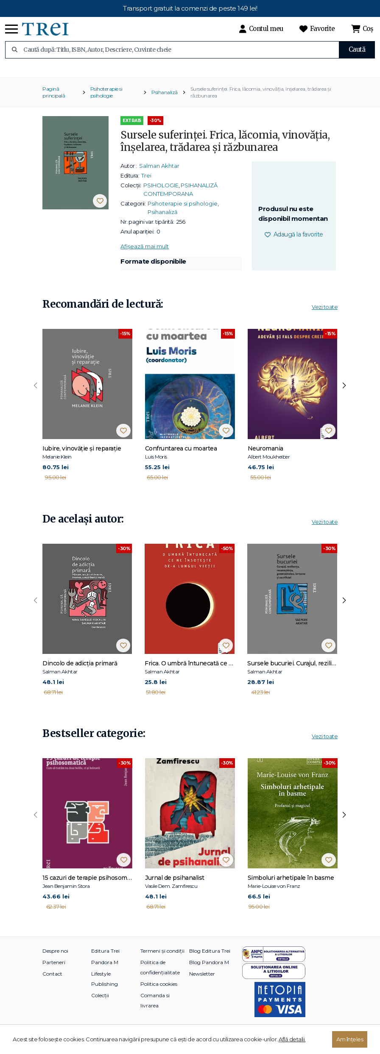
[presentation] (35, 397)
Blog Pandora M (209, 974)
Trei (146, 187)
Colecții (100, 1007)
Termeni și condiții (162, 962)
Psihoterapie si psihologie (106, 103)
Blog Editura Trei (209, 962)
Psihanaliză (164, 103)
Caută (357, 49)
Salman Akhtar (159, 177)
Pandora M (104, 974)
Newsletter (202, 985)
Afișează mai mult (144, 257)
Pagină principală (53, 103)
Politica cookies (158, 995)
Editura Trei (105, 962)
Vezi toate (325, 318)
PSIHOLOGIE (161, 196)
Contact (52, 985)
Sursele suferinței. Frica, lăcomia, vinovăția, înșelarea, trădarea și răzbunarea (260, 103)
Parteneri (53, 974)
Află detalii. (292, 1039)
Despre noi (55, 962)
